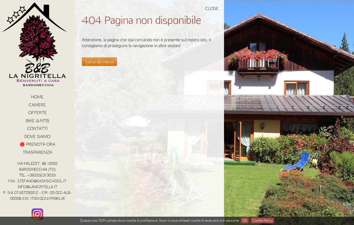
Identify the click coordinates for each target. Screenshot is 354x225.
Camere (37, 105)
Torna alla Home (99, 61)
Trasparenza (37, 152)
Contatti (37, 128)
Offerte (37, 112)
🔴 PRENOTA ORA (37, 144)
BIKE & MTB (37, 120)
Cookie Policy (262, 220)
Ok (245, 220)
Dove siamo (37, 136)
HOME (37, 96)
